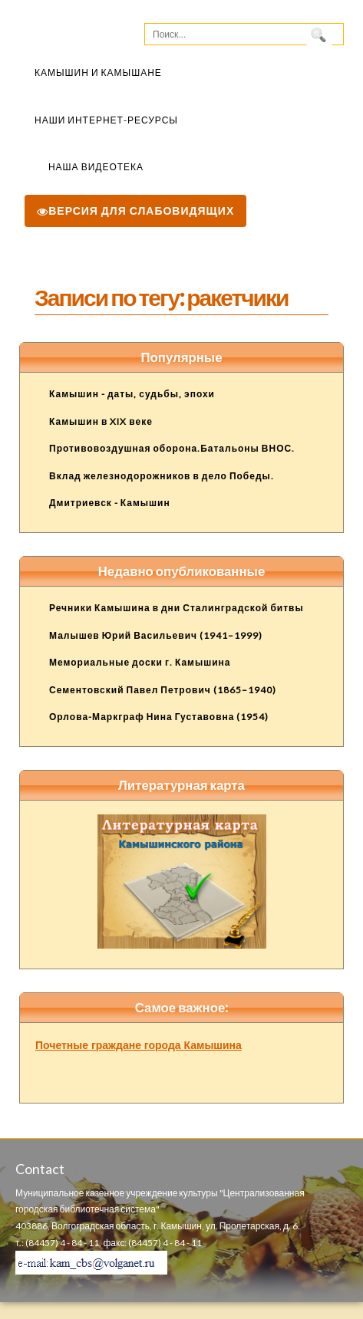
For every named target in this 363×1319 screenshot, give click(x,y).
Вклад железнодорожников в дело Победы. (161, 476)
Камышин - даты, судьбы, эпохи (132, 394)
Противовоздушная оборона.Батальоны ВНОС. (172, 448)
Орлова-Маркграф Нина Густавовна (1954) (159, 716)
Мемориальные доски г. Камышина (140, 662)
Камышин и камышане (98, 72)
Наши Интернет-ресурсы (106, 120)
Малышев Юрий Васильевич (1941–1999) (155, 635)
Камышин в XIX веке (101, 421)
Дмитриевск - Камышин (109, 502)
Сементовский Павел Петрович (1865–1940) (162, 690)
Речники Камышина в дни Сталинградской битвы (176, 607)
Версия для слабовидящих (135, 210)
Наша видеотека (96, 167)
